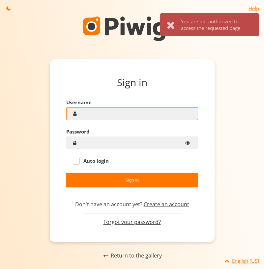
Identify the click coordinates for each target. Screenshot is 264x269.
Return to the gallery (132, 255)
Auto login (91, 161)
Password (78, 131)
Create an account (166, 204)
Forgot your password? (132, 222)
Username (79, 102)
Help (254, 8)
